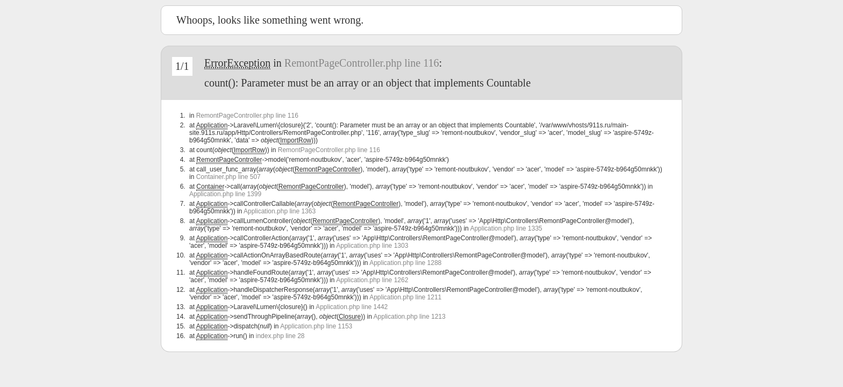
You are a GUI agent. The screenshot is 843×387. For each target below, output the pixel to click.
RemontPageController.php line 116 (361, 63)
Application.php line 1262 (372, 280)
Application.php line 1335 (506, 228)
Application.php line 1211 (405, 297)
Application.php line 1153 (316, 326)
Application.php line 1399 (225, 194)
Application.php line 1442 (352, 307)
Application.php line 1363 (280, 211)
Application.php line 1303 (372, 245)
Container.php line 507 (228, 177)
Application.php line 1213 (410, 316)
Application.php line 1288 (405, 263)
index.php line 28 (280, 336)
